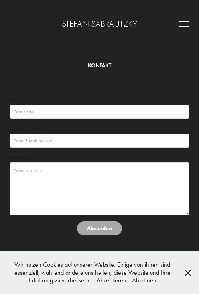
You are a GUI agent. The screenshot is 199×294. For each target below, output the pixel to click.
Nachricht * (22, 157)
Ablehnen (144, 280)
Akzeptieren (111, 280)
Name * (17, 99)
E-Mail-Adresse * (27, 128)
